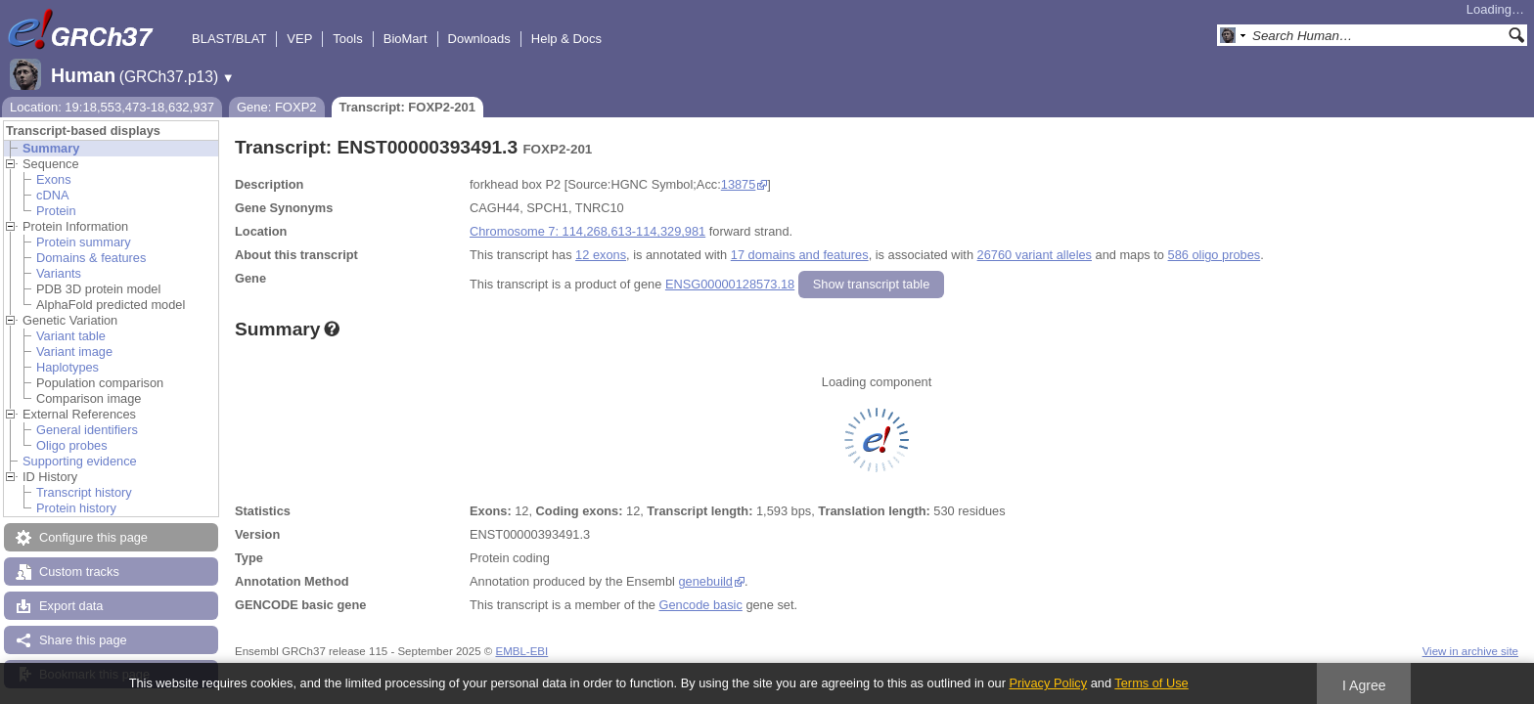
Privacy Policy (1048, 683)
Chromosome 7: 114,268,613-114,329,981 (587, 231)
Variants (58, 273)
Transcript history (84, 492)
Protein (56, 210)
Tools (347, 38)
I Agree (1364, 685)
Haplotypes (67, 367)
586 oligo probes (1214, 254)
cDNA (52, 195)
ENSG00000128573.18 (729, 284)
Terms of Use (1151, 683)
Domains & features (91, 257)
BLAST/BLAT (229, 38)
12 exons (600, 254)
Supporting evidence (80, 461)
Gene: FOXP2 (277, 107)
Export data (71, 605)
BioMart (406, 38)
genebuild (705, 581)
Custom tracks (79, 571)
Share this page (83, 640)
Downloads (479, 38)
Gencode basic (700, 604)
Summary (51, 148)
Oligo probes (72, 445)
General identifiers (87, 429)
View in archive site (1470, 651)
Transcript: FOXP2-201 (407, 107)
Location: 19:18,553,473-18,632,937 (112, 107)
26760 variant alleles (1034, 254)
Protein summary (83, 242)
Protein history (76, 508)
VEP (299, 38)
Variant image (74, 351)
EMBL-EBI (521, 651)
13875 (738, 184)
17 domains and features (800, 254)
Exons (53, 179)
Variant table (71, 336)
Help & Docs (566, 38)
